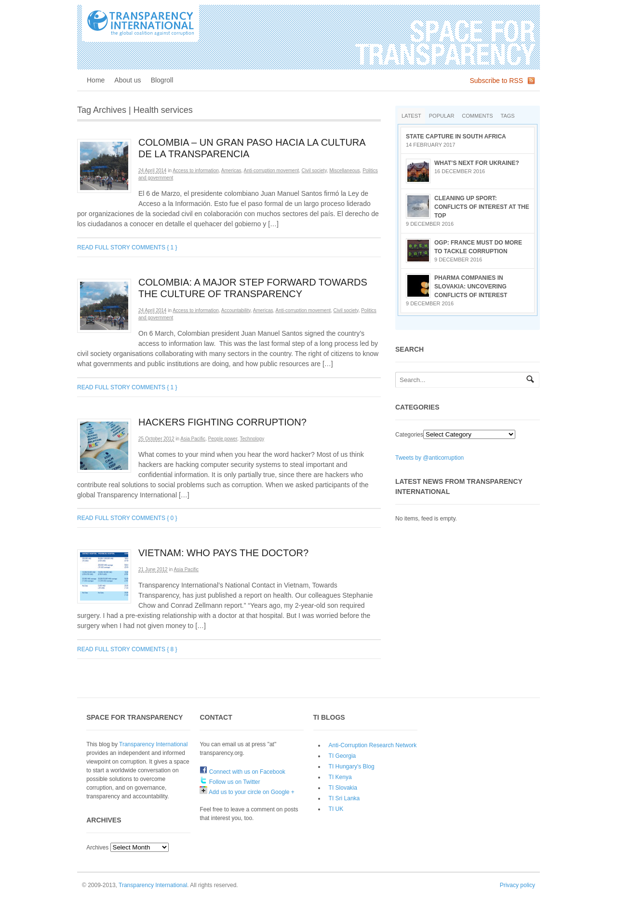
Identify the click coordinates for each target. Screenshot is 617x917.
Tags (508, 116)
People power (223, 438)
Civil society (314, 170)
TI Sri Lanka (344, 798)
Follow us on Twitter (230, 782)
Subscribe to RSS (496, 80)
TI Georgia (342, 756)
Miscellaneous (344, 170)
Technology (252, 438)
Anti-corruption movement (271, 170)
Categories (409, 434)
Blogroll (162, 80)
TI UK (336, 809)
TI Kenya (340, 777)
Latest (411, 116)
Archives (97, 847)
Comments (477, 116)
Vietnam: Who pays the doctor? (223, 552)
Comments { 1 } (154, 247)
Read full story (103, 247)
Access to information (196, 170)
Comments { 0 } (154, 518)
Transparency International (153, 744)
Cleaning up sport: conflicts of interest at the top (481, 207)
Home (96, 80)
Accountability (236, 310)
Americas (231, 170)
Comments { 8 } (154, 649)
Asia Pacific (192, 438)
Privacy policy (517, 885)
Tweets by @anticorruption (429, 457)
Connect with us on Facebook (242, 771)
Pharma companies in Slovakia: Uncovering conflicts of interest (470, 286)
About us (127, 80)
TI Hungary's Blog (352, 766)
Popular (442, 116)
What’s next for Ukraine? (476, 163)
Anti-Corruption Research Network (373, 745)
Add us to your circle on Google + (247, 792)
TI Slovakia (343, 787)
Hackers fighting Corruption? (222, 422)
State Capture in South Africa (456, 136)
